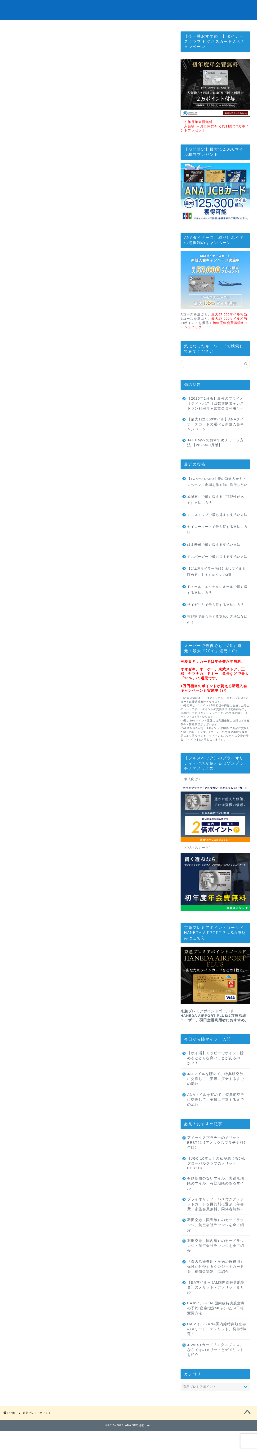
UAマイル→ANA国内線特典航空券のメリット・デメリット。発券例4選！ (213, 1347)
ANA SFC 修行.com (128, 9)
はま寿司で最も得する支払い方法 (213, 557)
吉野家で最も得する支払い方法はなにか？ (217, 632)
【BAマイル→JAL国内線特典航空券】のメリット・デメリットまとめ (213, 1305)
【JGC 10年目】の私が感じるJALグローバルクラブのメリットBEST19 (213, 1175)
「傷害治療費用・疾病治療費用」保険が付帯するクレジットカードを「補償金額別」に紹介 (213, 1284)
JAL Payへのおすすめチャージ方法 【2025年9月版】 (213, 454)
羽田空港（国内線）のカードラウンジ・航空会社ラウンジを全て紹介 (213, 1264)
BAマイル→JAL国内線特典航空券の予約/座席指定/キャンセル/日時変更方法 (213, 1326)
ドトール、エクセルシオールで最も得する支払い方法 (217, 602)
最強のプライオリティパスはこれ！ (128, 28)
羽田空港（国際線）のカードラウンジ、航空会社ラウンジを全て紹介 (213, 1243)
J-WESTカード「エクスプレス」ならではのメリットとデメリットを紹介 (213, 1368)
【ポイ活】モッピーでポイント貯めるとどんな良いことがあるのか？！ (213, 1070)
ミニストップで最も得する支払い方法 (217, 527)
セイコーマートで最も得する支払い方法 (217, 542)
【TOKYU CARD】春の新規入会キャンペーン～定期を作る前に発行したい (217, 494)
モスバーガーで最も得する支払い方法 (217, 569)
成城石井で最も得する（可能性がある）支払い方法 (215, 512)
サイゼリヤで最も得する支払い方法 (215, 617)
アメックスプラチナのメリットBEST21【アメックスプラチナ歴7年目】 (213, 1155)
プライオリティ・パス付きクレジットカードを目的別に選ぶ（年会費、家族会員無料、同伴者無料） (213, 1219)
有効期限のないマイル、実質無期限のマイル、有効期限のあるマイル (213, 1196)
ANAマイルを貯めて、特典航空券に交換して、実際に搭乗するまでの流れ (214, 1112)
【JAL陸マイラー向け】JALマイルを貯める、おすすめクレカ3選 (216, 584)
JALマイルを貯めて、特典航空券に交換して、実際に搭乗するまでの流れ (213, 1091)
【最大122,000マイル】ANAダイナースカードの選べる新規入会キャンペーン (213, 436)
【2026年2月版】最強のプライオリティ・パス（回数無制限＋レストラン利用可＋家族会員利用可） (213, 412)
